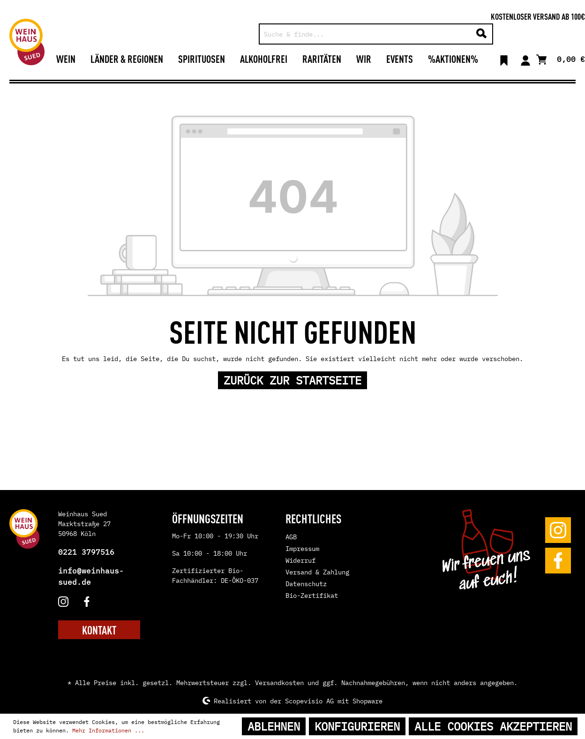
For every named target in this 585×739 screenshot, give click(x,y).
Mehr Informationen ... (108, 730)
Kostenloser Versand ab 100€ (538, 16)
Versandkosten (279, 683)
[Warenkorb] (560, 58)
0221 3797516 (86, 552)
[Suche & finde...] (365, 34)
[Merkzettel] (504, 59)
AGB (291, 537)
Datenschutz (306, 584)
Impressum (302, 548)
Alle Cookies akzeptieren (493, 726)
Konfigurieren (357, 726)
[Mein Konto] (525, 59)
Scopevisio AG (309, 700)
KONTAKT (99, 629)
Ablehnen (274, 726)
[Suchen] (481, 34)
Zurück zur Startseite (292, 380)
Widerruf (300, 560)
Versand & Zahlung (317, 572)
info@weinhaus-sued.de (91, 576)
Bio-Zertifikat (311, 595)
